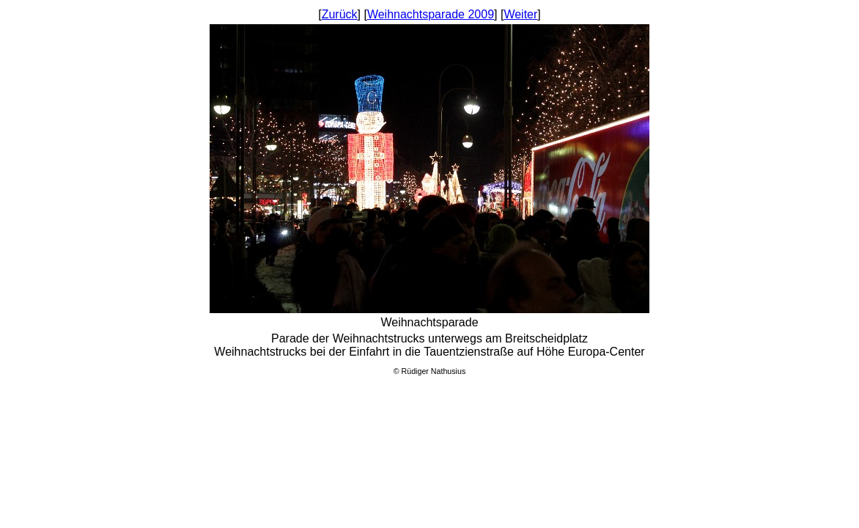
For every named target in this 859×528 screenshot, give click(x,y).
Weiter (520, 14)
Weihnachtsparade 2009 (430, 14)
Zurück (340, 14)
